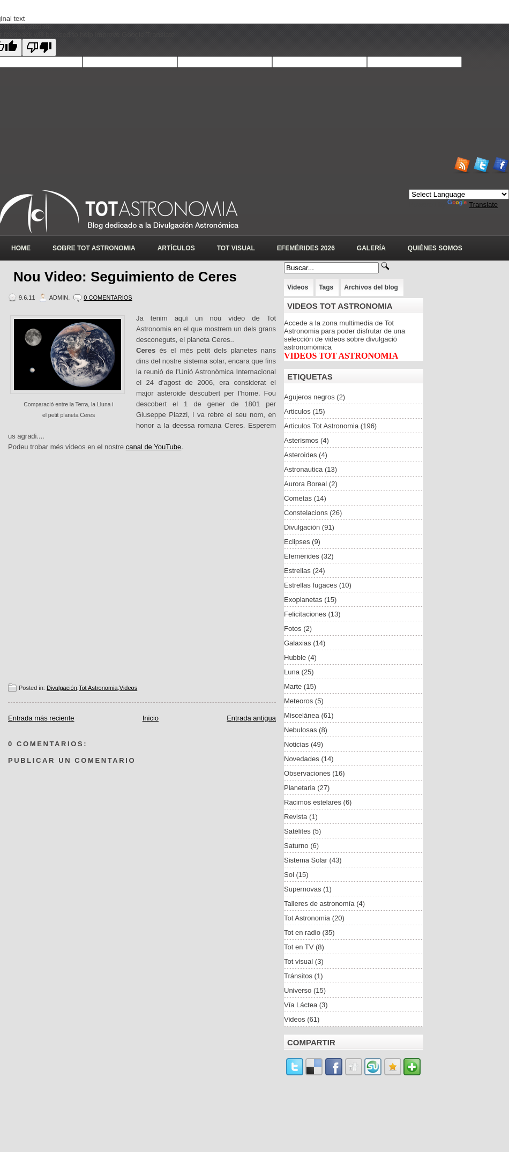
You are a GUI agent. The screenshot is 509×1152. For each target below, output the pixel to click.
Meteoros (298, 701)
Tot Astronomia (98, 688)
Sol (289, 875)
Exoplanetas (303, 600)
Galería (371, 248)
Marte (293, 686)
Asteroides (300, 455)
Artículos (176, 248)
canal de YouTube (154, 447)
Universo (297, 990)
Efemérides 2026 (306, 248)
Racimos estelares (312, 802)
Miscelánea (301, 715)
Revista (295, 817)
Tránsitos (298, 976)
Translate (472, 204)
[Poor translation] (39, 47)
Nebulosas (300, 730)
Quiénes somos (435, 248)
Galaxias (297, 643)
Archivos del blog (371, 287)
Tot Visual (236, 248)
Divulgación (62, 688)
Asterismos (301, 440)
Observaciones (307, 773)
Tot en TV (298, 947)
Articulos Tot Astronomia (321, 426)
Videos (128, 688)
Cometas (298, 498)
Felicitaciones (305, 614)
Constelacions (306, 513)
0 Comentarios (108, 297)
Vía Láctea (300, 1005)
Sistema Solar (305, 860)
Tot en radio (302, 932)
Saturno (296, 846)
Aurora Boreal (305, 484)
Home (21, 248)
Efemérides (301, 556)
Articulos (297, 411)
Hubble (295, 657)
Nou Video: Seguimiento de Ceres (125, 277)
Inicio (151, 718)
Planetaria (300, 788)
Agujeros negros (309, 397)
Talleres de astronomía (319, 904)
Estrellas (297, 571)
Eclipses (297, 542)
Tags (326, 287)
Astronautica (303, 469)
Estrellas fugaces (310, 585)
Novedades (301, 759)
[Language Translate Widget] (459, 194)
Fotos (293, 629)
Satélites (297, 831)
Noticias (296, 744)
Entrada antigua (251, 718)
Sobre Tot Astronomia (94, 248)
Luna (292, 672)
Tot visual (298, 961)
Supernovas (302, 889)
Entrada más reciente (41, 718)
